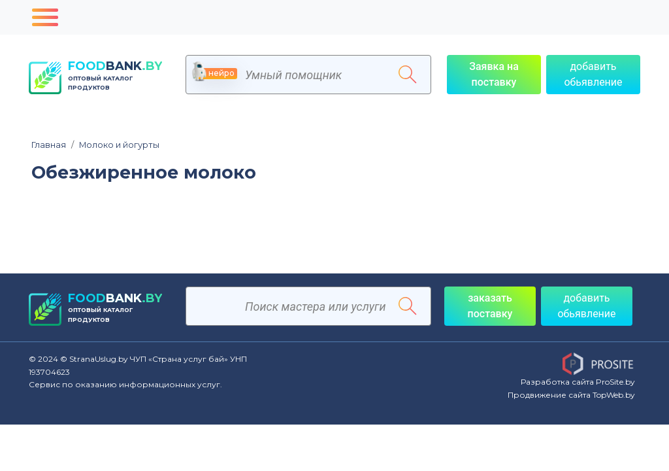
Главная (48, 145)
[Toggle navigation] (45, 17)
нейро (215, 73)
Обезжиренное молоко (143, 172)
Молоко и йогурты (115, 145)
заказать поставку (490, 306)
